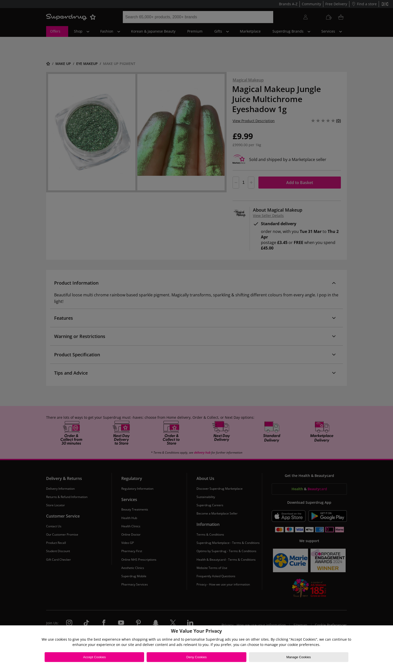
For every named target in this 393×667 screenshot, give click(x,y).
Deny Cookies (196, 657)
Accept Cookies (94, 657)
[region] (196, 646)
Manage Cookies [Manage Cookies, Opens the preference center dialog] (298, 657)
